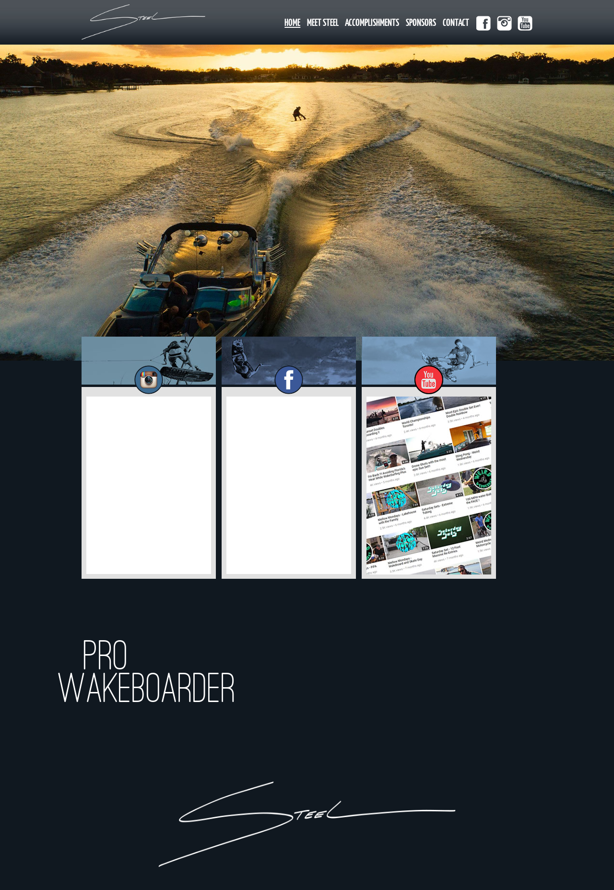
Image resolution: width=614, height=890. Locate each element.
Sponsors (421, 22)
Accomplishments (372, 22)
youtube (525, 23)
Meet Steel (323, 22)
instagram (504, 23)
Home (292, 22)
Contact (456, 22)
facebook (483, 23)
